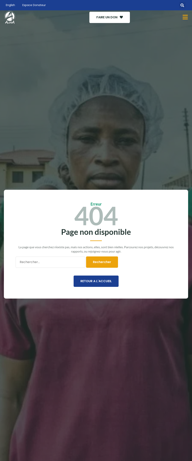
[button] (182, 5)
